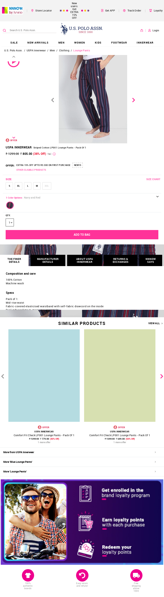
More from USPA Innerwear (79, 452)
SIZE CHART (153, 179)
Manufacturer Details (48, 260)
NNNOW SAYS (151, 260)
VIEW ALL (155, 323)
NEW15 (77, 165)
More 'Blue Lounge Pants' (79, 462)
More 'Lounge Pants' (79, 471)
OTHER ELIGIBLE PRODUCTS (31, 169)
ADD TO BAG (82, 235)
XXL (47, 185)
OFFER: (10, 165)
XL (18, 185)
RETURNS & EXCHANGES (121, 260)
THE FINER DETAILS (14, 260)
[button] (10, 205)
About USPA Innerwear (84, 260)
